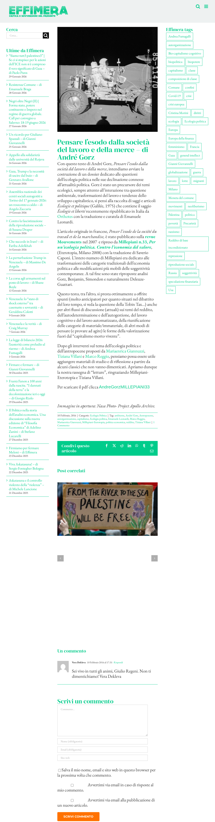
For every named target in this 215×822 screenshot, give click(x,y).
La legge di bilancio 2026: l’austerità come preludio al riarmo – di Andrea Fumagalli (27, 346)
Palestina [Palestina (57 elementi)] (173, 214)
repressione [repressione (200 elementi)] (175, 256)
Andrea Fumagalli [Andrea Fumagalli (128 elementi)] (179, 36)
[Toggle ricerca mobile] (198, 6)
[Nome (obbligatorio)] (102, 741)
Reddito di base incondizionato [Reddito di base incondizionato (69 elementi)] (178, 244)
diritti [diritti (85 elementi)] (197, 113)
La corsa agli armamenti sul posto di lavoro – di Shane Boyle (27, 282)
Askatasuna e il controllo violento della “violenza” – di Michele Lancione (26, 484)
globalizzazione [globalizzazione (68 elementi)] (178, 172)
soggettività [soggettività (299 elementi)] (189, 273)
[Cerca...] (24, 35)
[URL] (102, 758)
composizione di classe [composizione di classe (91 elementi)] (182, 79)
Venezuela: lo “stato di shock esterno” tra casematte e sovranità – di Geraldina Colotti (26, 305)
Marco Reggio (97, 356)
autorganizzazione (66, 419)
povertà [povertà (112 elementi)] (173, 223)
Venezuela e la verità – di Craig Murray (25, 325)
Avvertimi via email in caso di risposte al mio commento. (105, 787)
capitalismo (83, 419)
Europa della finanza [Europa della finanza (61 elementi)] (181, 138)
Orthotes (65, 216)
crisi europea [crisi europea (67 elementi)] (176, 104)
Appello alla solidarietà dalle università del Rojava (26, 156)
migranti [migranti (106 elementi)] (198, 181)
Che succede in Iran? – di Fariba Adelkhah (26, 243)
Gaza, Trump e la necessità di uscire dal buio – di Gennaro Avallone (26, 175)
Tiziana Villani (69, 356)
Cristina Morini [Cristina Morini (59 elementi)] (178, 113)
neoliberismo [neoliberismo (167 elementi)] (196, 206)
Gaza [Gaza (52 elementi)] (171, 155)
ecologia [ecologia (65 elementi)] (173, 121)
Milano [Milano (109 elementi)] (173, 189)
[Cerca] (46, 35)
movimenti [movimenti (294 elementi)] (175, 206)
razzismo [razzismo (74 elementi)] (173, 231)
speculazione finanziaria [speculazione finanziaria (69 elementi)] (183, 281)
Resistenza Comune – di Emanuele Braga (25, 86)
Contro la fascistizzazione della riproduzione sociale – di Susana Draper (27, 225)
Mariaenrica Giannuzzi (125, 351)
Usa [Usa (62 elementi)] (170, 290)
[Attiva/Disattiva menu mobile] (206, 6)
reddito (130, 422)
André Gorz (132, 415)
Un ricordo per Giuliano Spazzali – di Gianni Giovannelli (25, 138)
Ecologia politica (98, 419)
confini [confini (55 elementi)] (189, 87)
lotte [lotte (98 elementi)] (185, 181)
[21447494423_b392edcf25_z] (107, 79)
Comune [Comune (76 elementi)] (174, 87)
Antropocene (146, 415)
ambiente (119, 415)
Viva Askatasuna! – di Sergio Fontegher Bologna (26, 466)
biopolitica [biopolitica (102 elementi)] (175, 62)
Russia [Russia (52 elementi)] (172, 273)
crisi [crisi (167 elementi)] (188, 96)
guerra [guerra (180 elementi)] (197, 172)
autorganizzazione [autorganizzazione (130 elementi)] (179, 45)
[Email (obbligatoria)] (102, 750)
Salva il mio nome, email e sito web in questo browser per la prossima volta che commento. (106, 772)
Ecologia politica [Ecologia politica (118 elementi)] (195, 121)
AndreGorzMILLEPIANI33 (124, 386)
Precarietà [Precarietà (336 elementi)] (189, 223)
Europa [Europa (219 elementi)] (173, 129)
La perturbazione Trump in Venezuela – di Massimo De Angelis (27, 262)
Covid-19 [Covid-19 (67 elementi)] (174, 96)
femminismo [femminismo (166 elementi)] (176, 146)
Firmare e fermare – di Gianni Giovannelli (24, 366)
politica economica (115, 422)
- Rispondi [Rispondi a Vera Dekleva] (117, 662)
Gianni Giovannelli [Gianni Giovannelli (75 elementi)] (180, 163)
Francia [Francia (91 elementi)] (194, 146)
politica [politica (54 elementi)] (190, 214)
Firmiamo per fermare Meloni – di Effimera (24, 450)
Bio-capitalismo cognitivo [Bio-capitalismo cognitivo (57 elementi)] (184, 53)
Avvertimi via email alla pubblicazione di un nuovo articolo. (106, 802)
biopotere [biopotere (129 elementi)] (194, 62)
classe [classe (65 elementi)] (191, 70)
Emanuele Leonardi (118, 419)
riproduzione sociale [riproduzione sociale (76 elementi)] (181, 264)
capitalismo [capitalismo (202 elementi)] (175, 70)
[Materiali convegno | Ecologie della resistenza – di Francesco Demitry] (107, 485)
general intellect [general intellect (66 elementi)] (190, 155)
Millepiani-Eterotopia (93, 422)
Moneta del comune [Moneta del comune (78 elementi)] (181, 198)
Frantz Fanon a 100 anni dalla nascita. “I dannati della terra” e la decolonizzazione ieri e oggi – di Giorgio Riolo (27, 390)
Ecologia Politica (98, 415)
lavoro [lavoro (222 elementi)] (172, 181)
